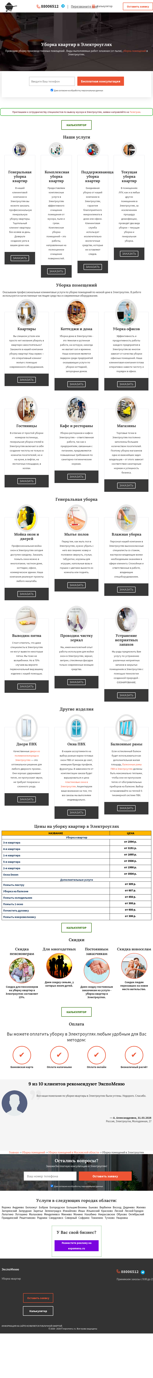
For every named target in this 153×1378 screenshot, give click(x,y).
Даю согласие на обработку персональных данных (77, 90)
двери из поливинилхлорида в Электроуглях (27, 756)
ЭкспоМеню (10, 1269)
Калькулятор (102, 6)
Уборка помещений (33, 1152)
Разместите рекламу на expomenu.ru (76, 1245)
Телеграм (135, 112)
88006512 (50, 6)
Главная (14, 1152)
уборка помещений (134, 51)
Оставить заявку (138, 6)
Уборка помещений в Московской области (73, 1152)
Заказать (20, 258)
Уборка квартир (11, 1278)
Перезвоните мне (84, 6)
